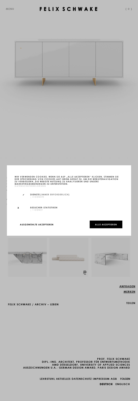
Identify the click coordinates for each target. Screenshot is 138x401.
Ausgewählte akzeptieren (37, 224)
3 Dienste (37, 196)
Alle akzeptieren (106, 224)
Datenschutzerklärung (30, 186)
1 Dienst (36, 209)
